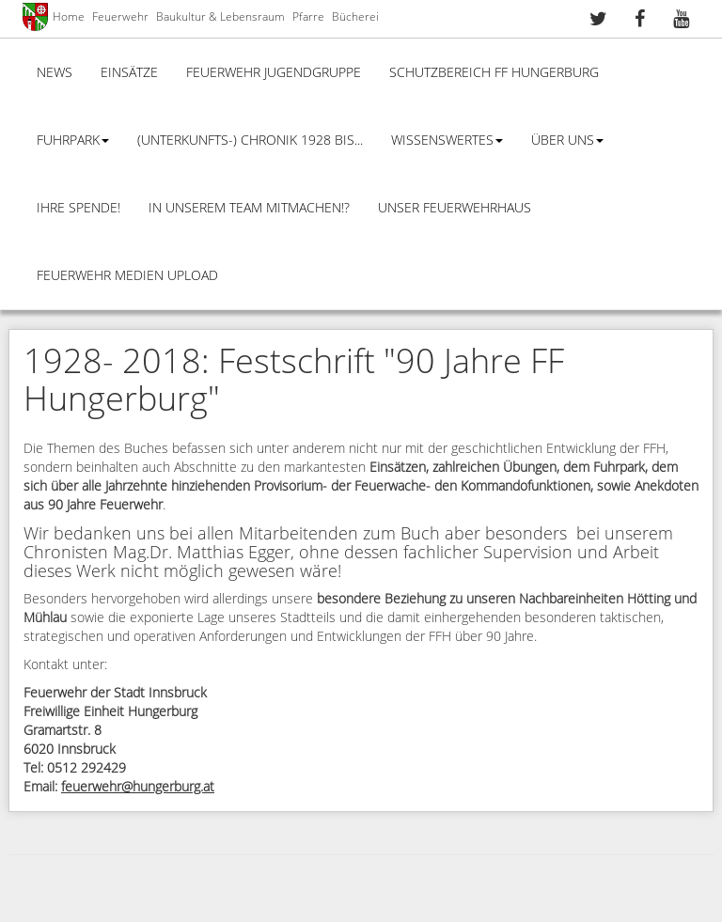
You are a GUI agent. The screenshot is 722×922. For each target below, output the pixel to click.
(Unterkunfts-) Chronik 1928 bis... (250, 140)
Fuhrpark (73, 140)
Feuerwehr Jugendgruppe (273, 73)
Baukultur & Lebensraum (220, 16)
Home (69, 16)
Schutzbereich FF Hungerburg (494, 73)
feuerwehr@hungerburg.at (137, 787)
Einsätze (129, 73)
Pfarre (308, 16)
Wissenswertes (447, 140)
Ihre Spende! (78, 208)
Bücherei (355, 16)
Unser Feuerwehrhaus (454, 208)
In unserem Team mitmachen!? (249, 208)
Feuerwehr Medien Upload (127, 276)
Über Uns (567, 140)
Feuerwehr (120, 16)
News (54, 73)
